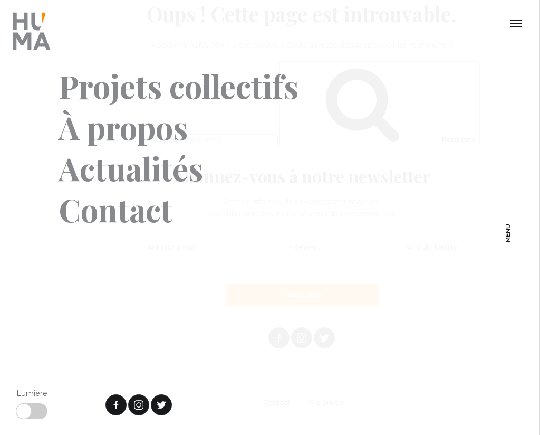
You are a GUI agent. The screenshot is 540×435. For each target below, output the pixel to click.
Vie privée (327, 403)
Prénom (301, 247)
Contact (277, 403)
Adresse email (171, 247)
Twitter (324, 337)
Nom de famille (431, 247)
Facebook (279, 337)
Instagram (301, 337)
